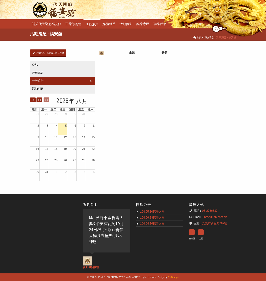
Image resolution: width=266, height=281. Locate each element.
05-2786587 (209, 210)
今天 (46, 100)
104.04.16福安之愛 (152, 223)
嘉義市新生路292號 (214, 223)
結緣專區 (142, 23)
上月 (33, 100)
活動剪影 (125, 23)
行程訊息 (38, 72)
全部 (35, 64)
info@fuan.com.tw (215, 217)
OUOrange (173, 277)
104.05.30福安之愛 (152, 211)
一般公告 (62, 80)
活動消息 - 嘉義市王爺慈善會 (48, 53)
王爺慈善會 (73, 23)
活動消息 (91, 24)
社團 (201, 238)
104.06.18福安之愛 (152, 217)
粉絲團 (192, 238)
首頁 (197, 37)
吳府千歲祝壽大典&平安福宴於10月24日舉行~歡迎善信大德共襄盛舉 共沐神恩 (106, 229)
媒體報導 (108, 23)
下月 (39, 100)
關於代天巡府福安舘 (46, 23)
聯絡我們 (159, 23)
